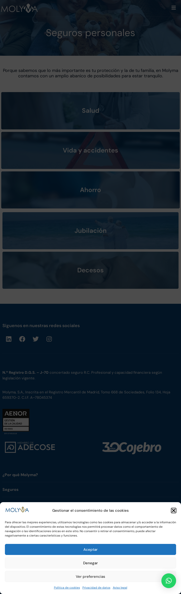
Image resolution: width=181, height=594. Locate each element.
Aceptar (90, 549)
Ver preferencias (90, 576)
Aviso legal (120, 588)
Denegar (90, 563)
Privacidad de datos (96, 588)
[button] (173, 510)
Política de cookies (67, 588)
